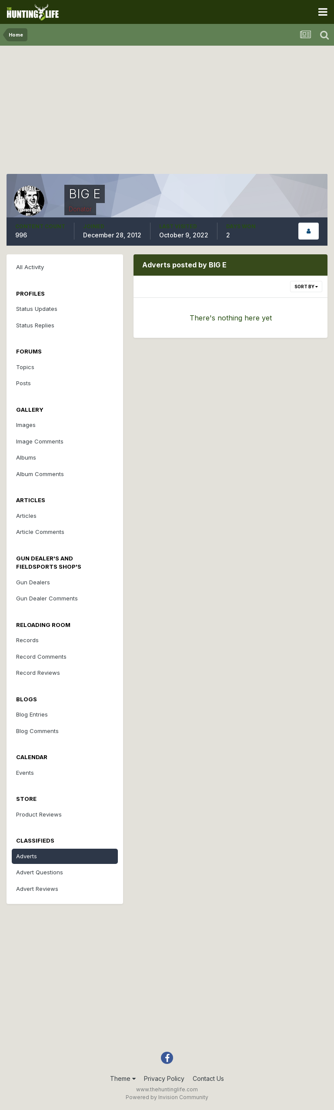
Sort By (306, 286)
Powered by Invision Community (167, 1097)
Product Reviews (39, 814)
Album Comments (40, 473)
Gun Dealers (33, 582)
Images (26, 424)
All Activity (30, 266)
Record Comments (41, 656)
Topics (25, 366)
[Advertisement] (167, 113)
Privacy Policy (164, 1078)
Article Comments (40, 531)
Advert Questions (39, 872)
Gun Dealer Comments (47, 598)
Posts (23, 383)
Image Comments (39, 441)
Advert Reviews (37, 888)
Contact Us (208, 1078)
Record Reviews (38, 672)
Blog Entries (32, 714)
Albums (26, 457)
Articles (26, 515)
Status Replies (35, 325)
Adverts (26, 856)
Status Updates (36, 308)
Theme (123, 1078)
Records (27, 640)
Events (25, 772)
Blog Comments (37, 730)
